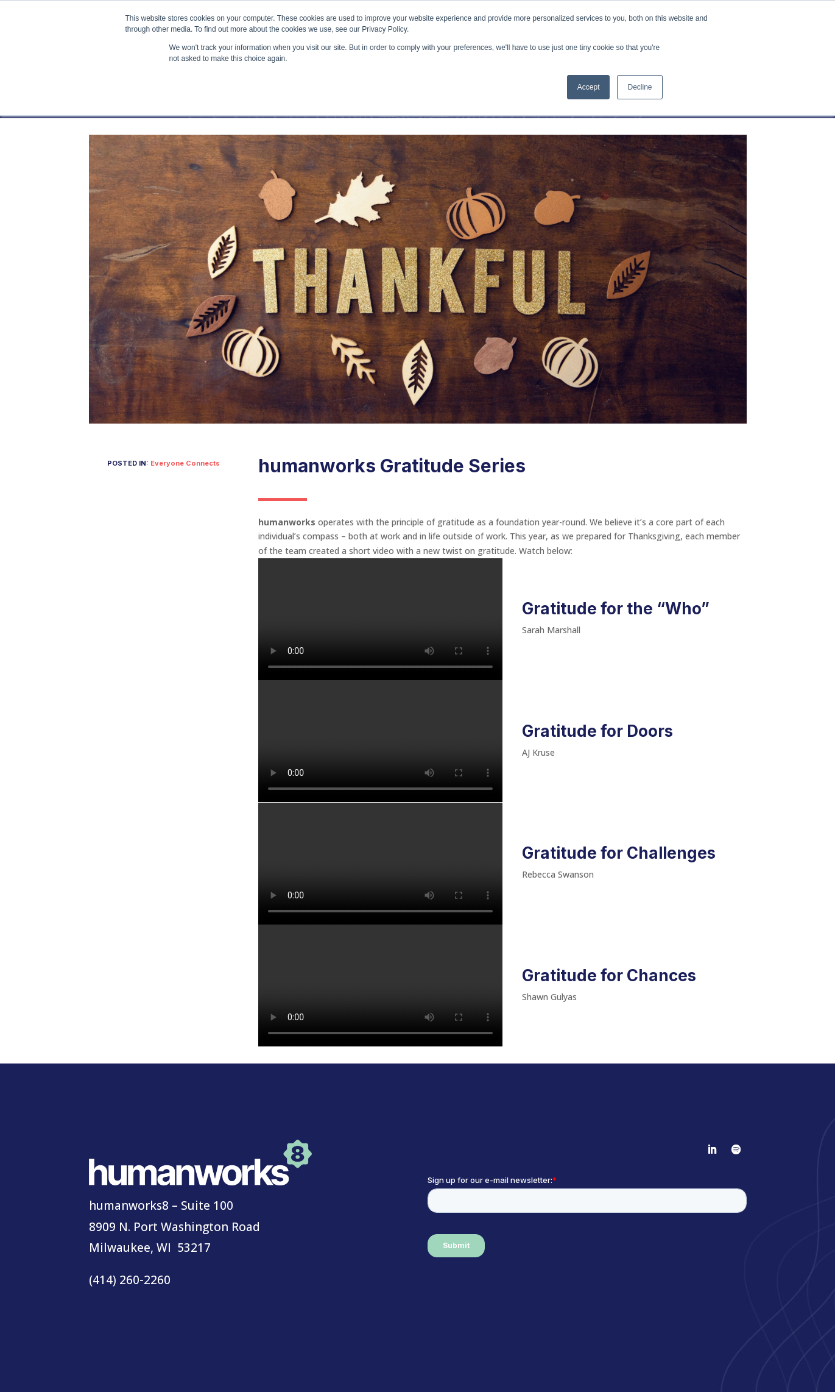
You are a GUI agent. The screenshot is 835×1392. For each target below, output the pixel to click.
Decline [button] (639, 87)
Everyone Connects (185, 463)
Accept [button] (588, 87)
